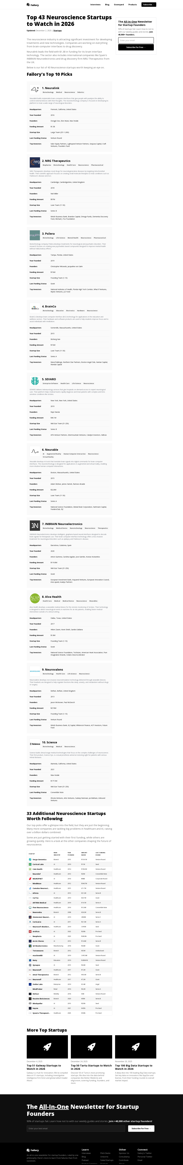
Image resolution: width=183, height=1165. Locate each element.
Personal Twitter (145, 1157)
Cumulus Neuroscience (41, 888)
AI (43, 454)
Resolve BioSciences (41, 999)
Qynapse (36, 965)
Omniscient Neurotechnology (41, 917)
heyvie (35, 1008)
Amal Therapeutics (41, 975)
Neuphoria (37, 936)
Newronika (37, 912)
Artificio (36, 931)
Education (60, 311)
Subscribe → (149, 4)
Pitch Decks (105, 1153)
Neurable (51, 449)
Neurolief (37, 874)
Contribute (123, 1160)
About (121, 1164)
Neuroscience (70, 92)
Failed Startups (106, 1160)
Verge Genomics (39, 859)
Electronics (70, 311)
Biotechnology (48, 92)
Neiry (35, 960)
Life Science (60, 238)
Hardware (80, 311)
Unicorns (104, 1157)
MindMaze (37, 883)
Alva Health (53, 597)
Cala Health (37, 869)
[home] (33, 4)
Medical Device (61, 528)
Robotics (80, 92)
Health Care (71, 165)
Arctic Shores (38, 941)
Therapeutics (103, 528)
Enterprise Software (50, 383)
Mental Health (73, 238)
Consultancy (124, 1157)
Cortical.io (37, 922)
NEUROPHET (38, 879)
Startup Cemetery (89, 1164)
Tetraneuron (38, 951)
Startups (57, 30)
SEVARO (50, 379)
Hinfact (36, 994)
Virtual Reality (48, 457)
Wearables (93, 601)
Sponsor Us (124, 1153)
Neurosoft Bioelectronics (41, 927)
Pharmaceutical (97, 165)
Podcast (85, 1160)
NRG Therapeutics (57, 161)
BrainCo (50, 306)
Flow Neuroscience (40, 907)
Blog (107, 4)
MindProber (37, 989)
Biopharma (47, 165)
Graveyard (119, 4)
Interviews (95, 4)
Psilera (50, 233)
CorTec (36, 898)
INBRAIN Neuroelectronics (63, 524)
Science (52, 742)
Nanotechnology (76, 528)
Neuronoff (37, 970)
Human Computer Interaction (75, 454)
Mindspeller (37, 1003)
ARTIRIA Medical (39, 903)
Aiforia (35, 893)
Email (140, 1160)
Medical (59, 92)
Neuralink (52, 88)
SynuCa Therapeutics (41, 1013)
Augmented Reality (54, 454)
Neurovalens (54, 669)
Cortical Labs (38, 864)
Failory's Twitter (145, 1153)
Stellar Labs (38, 984)
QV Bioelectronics (40, 946)
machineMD (38, 955)
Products (132, 4)
